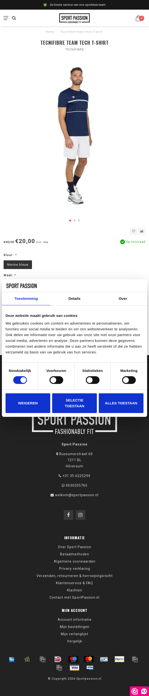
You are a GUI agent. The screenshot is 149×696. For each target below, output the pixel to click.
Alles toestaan (121, 403)
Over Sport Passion (74, 547)
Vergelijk (74, 641)
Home (50, 31)
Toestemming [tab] (26, 298)
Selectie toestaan (74, 403)
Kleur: (10, 255)
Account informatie (75, 619)
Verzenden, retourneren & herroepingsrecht (75, 576)
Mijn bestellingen (74, 627)
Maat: (10, 275)
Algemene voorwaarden (74, 561)
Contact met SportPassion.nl (74, 597)
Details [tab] (74, 298)
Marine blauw (17, 264)
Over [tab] (123, 298)
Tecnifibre (74, 49)
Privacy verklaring (74, 569)
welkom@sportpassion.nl (77, 495)
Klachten (74, 590)
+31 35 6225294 (76, 476)
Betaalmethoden (74, 554)
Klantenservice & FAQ (74, 583)
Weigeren (28, 403)
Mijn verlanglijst (74, 634)
